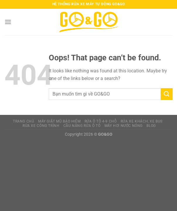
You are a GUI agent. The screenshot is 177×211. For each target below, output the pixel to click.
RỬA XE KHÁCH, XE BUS (142, 121)
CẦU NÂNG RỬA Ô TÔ (81, 126)
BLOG (151, 126)
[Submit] (167, 94)
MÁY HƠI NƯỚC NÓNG (123, 126)
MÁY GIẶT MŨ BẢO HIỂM (59, 121)
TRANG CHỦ (23, 121)
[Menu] (7, 22)
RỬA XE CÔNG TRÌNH (41, 126)
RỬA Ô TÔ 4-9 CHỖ (101, 121)
